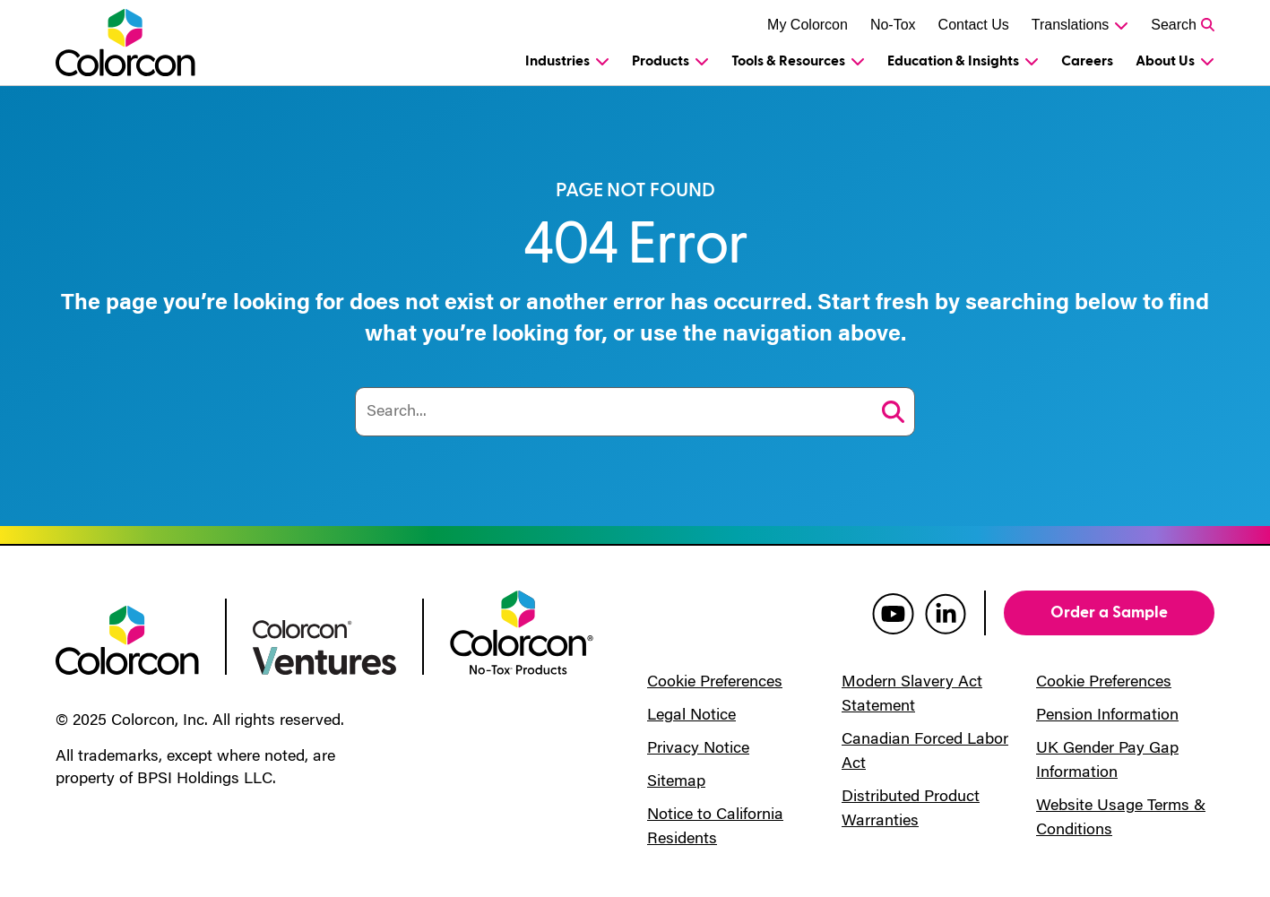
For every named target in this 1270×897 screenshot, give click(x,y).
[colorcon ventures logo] (324, 646)
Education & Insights (953, 61)
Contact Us (973, 24)
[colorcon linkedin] (945, 613)
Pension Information (1107, 716)
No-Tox (893, 24)
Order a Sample (1109, 612)
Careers (1087, 61)
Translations (1071, 24)
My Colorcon (807, 24)
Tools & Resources (788, 61)
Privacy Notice (698, 749)
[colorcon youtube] (893, 613)
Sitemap (676, 782)
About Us (1165, 61)
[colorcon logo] (127, 639)
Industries (557, 61)
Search (1174, 24)
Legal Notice (691, 716)
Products (660, 61)
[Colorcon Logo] (142, 42)
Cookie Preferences (714, 683)
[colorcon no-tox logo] (521, 631)
